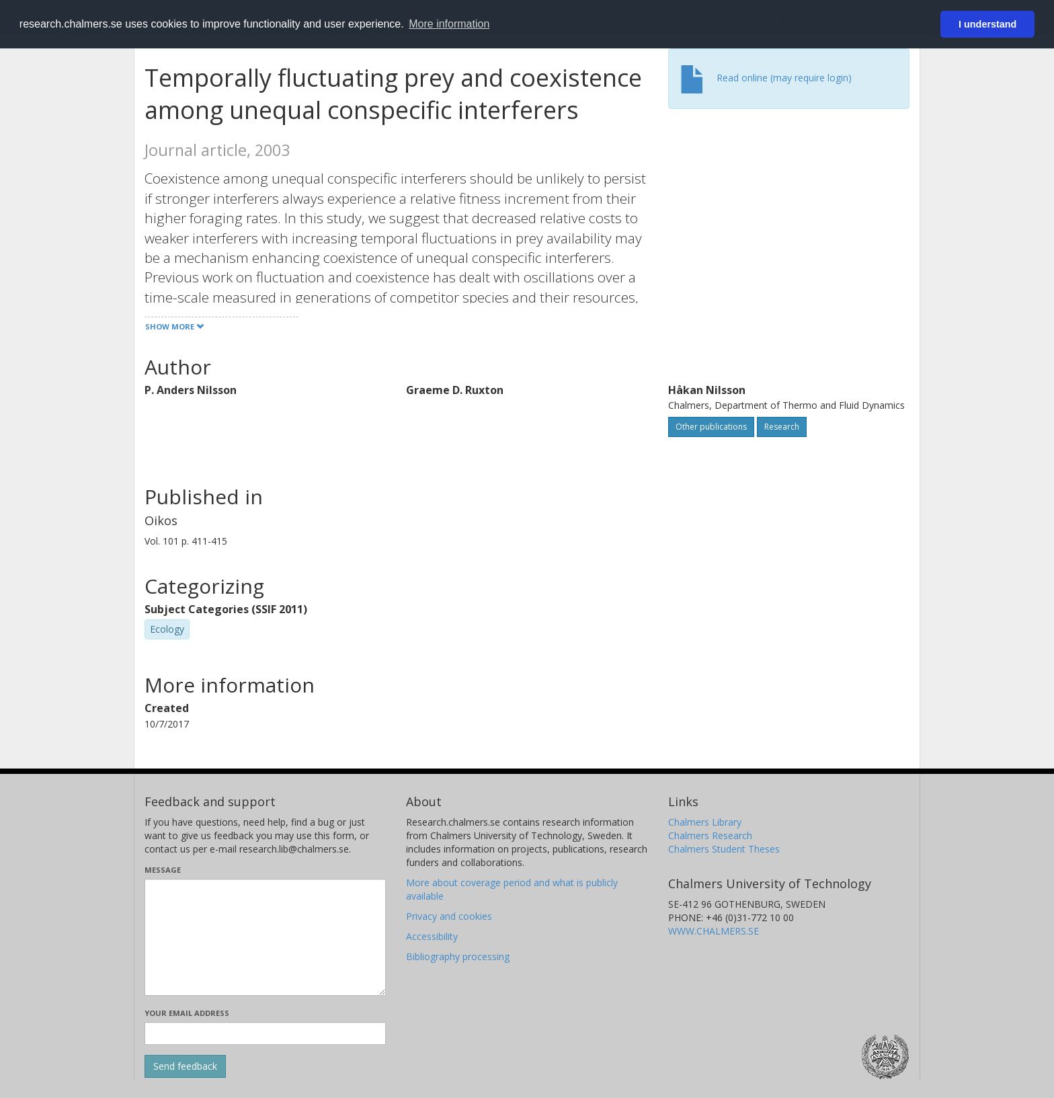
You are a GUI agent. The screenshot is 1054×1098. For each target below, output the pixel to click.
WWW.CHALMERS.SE (713, 931)
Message (163, 870)
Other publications (711, 426)
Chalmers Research (710, 835)
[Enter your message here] (265, 937)
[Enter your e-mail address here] (265, 1033)
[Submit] (185, 1066)
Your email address (187, 1013)
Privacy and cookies (449, 916)
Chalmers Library (704, 822)
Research (781, 426)
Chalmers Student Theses (724, 848)
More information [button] (449, 24)
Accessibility (432, 936)
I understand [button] (987, 24)
